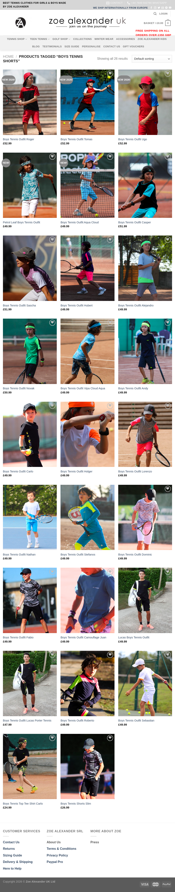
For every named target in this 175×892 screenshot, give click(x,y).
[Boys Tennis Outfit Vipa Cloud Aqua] (87, 351)
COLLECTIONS (82, 39)
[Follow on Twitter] (159, 7)
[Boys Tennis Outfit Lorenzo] (145, 434)
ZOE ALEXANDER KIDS (152, 39)
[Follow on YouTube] (170, 7)
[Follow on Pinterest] (166, 7)
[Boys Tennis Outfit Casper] (145, 185)
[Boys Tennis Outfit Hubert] (87, 268)
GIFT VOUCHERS (133, 46)
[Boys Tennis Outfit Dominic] (145, 517)
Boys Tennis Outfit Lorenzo (135, 471)
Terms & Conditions (61, 848)
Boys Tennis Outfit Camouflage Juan (83, 637)
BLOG (36, 46)
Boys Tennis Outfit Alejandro (136, 305)
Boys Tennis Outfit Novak (19, 388)
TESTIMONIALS (52, 46)
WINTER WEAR (103, 39)
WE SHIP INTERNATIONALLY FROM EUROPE (120, 7)
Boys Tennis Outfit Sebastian (136, 720)
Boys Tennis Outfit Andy (133, 388)
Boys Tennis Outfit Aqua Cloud (79, 222)
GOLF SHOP (61, 39)
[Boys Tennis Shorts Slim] (87, 766)
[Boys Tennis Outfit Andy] (145, 351)
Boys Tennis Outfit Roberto (77, 720)
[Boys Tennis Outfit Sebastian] (145, 683)
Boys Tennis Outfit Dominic (135, 554)
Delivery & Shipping (18, 862)
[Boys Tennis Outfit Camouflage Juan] (87, 600)
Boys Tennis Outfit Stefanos (77, 554)
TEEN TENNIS (40, 39)
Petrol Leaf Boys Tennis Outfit (21, 222)
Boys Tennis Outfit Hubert (76, 305)
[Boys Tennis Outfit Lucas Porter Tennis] (30, 683)
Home (8, 56)
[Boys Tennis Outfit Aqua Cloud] (87, 185)
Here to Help (12, 868)
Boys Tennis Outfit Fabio (18, 637)
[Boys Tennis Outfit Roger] (30, 102)
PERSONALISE (91, 46)
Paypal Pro (55, 862)
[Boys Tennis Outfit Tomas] (87, 102)
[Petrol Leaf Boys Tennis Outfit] (30, 185)
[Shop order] (152, 59)
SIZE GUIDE (71, 46)
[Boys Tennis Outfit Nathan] (30, 517)
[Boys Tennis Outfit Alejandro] (145, 268)
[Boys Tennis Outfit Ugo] (145, 102)
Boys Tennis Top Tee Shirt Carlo (23, 803)
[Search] (155, 13)
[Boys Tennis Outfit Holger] (87, 434)
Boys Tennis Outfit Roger (18, 139)
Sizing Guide (12, 855)
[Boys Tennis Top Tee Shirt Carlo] (30, 766)
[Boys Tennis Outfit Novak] (30, 351)
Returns (9, 848)
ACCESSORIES (125, 39)
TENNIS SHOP (17, 39)
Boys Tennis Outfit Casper (134, 222)
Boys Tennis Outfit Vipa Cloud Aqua (82, 388)
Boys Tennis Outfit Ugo (132, 139)
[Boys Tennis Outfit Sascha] (30, 268)
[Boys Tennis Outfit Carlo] (30, 434)
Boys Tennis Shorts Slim (75, 803)
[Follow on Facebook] (151, 7)
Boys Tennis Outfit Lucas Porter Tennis (27, 720)
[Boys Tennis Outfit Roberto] (87, 683)
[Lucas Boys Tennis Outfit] (145, 600)
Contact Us (11, 842)
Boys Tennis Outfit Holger (76, 471)
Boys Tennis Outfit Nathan (19, 554)
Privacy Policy (57, 855)
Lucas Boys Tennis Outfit (133, 637)
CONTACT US (111, 46)
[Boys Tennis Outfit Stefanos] (87, 517)
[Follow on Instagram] (155, 7)
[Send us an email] (162, 7)
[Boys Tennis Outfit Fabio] (30, 600)
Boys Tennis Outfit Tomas (76, 139)
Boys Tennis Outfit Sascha (19, 305)
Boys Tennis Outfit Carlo (18, 471)
